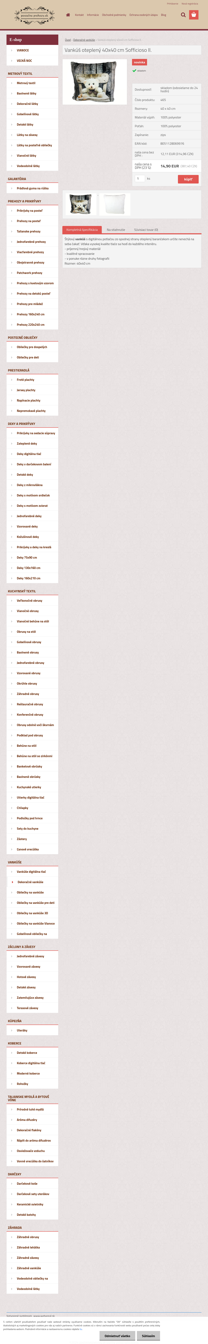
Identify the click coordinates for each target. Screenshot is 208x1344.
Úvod (68, 40)
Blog (163, 15)
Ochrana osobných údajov (143, 15)
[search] (183, 15)
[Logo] (34, 15)
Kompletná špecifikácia (82, 229)
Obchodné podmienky (114, 15)
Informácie (93, 15)
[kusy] (140, 178)
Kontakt (79, 15)
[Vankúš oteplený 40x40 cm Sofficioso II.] (95, 60)
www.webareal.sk (44, 1316)
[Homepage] (67, 15)
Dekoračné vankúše (84, 40)
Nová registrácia (190, 3)
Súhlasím (148, 1335)
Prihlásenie (172, 3)
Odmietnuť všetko (117, 1335)
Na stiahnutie (116, 229)
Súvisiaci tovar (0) (146, 229)
